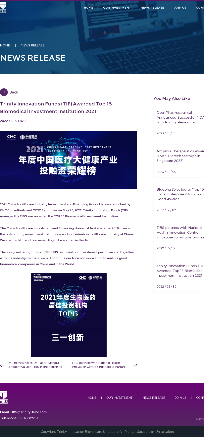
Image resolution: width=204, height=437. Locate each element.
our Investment (117, 7)
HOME (88, 7)
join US (180, 397)
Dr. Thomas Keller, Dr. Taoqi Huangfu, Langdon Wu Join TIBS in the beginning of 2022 (35, 365)
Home (5, 45)
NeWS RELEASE (152, 7)
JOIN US (180, 7)
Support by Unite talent (155, 431)
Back (13, 92)
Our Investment (119, 397)
